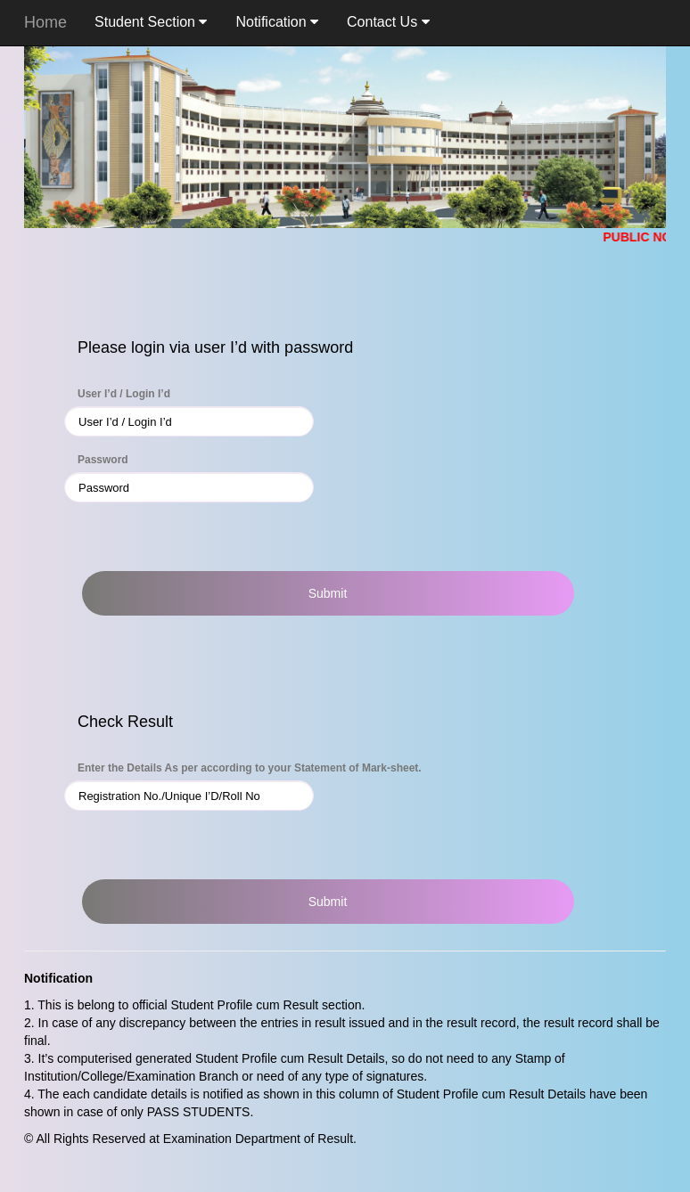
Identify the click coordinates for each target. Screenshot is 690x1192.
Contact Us (388, 21)
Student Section (150, 21)
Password (103, 459)
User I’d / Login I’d (124, 394)
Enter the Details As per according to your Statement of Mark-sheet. (250, 768)
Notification (276, 21)
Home (45, 22)
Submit (328, 593)
